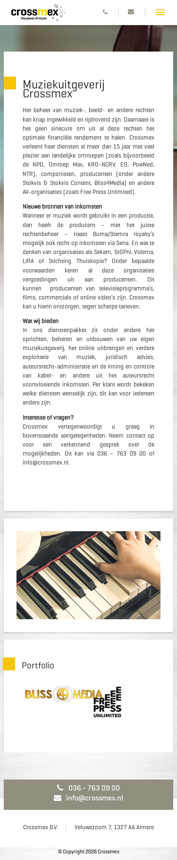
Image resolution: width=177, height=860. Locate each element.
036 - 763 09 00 (88, 787)
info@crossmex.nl (88, 797)
